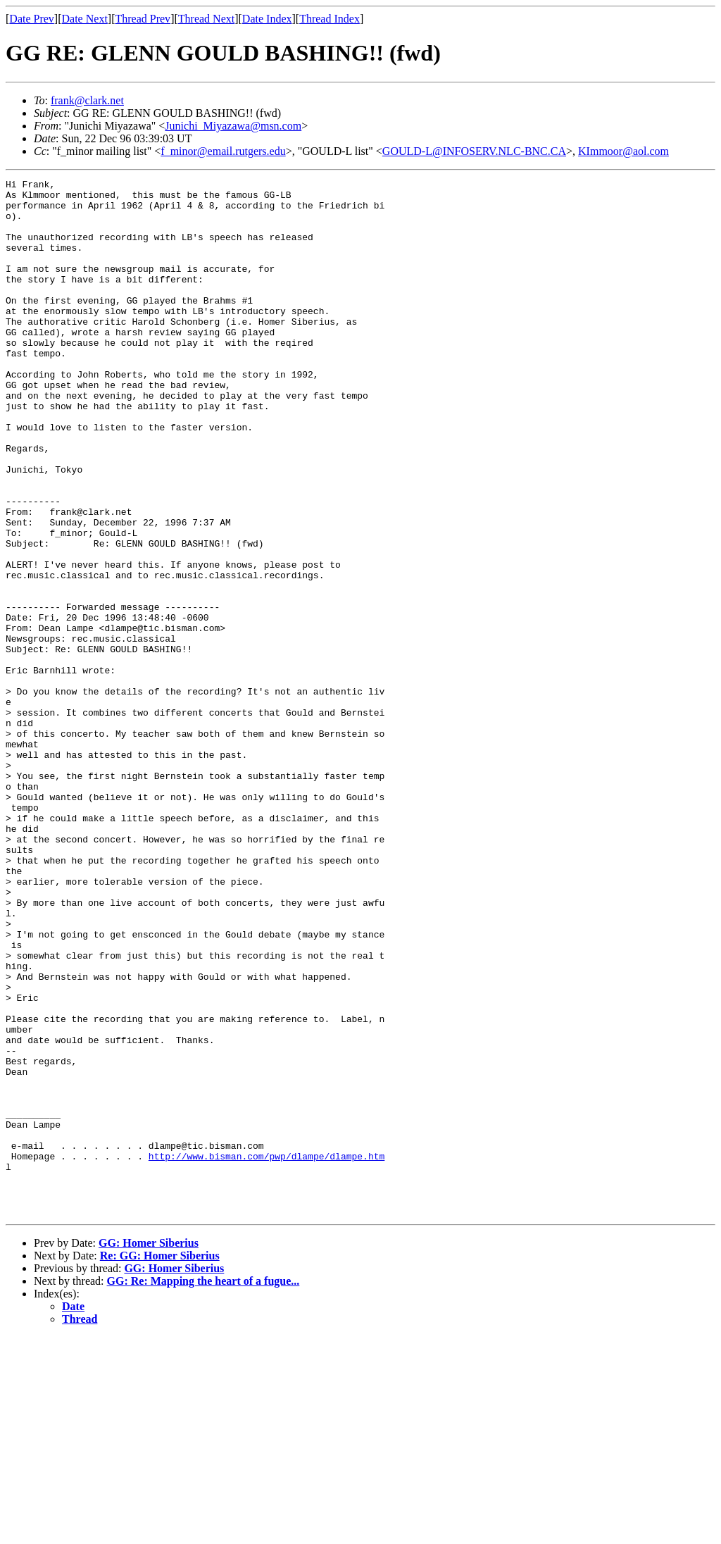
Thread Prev (142, 19)
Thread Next (206, 19)
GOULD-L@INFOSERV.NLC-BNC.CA (474, 151)
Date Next (85, 19)
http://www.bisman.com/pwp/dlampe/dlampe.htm (266, 1352)
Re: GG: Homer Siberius (160, 1463)
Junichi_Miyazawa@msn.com (233, 126)
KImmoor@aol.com (623, 151)
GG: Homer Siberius (149, 1450)
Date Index (267, 19)
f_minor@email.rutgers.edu (223, 151)
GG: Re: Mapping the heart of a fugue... (203, 1488)
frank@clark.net (87, 100)
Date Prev (31, 19)
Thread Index (329, 19)
